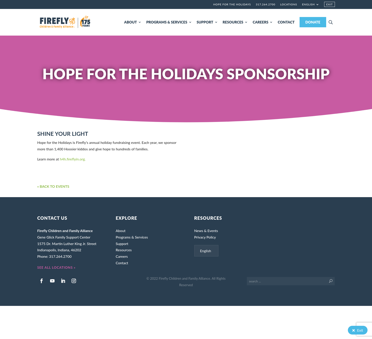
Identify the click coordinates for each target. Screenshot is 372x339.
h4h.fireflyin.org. (73, 159)
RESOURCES (233, 22)
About (120, 230)
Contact (122, 263)
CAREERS (260, 22)
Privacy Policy (205, 237)
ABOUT (130, 22)
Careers (122, 256)
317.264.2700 (265, 4)
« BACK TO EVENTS (53, 186)
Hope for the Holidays (232, 4)
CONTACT (286, 22)
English (308, 4)
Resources (124, 250)
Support (122, 243)
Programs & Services (132, 237)
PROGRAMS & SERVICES (166, 22)
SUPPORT (205, 22)
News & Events (206, 230)
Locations (288, 4)
